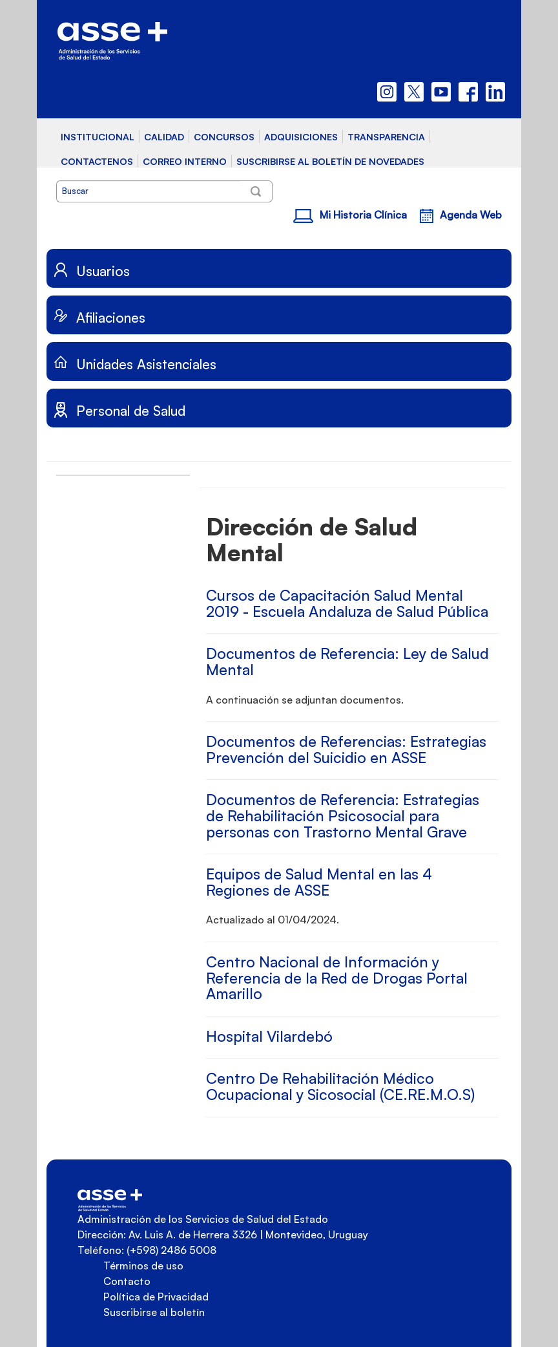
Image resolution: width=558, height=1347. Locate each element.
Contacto (126, 1281)
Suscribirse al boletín (154, 1312)
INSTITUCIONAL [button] (97, 136)
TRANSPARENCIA (386, 136)
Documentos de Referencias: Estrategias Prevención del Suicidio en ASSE (346, 749)
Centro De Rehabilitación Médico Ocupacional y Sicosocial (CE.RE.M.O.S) (340, 1086)
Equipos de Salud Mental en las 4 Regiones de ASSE (319, 882)
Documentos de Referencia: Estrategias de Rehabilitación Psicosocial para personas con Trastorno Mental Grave (342, 815)
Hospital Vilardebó (269, 1036)
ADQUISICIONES (301, 136)
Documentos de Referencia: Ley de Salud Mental (347, 661)
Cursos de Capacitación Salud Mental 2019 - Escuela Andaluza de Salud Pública (347, 603)
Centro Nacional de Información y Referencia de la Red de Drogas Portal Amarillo (337, 978)
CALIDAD (164, 136)
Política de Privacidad (156, 1296)
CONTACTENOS (97, 161)
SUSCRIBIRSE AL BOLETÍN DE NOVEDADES (330, 161)
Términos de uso (143, 1265)
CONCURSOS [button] (224, 136)
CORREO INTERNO (185, 161)
